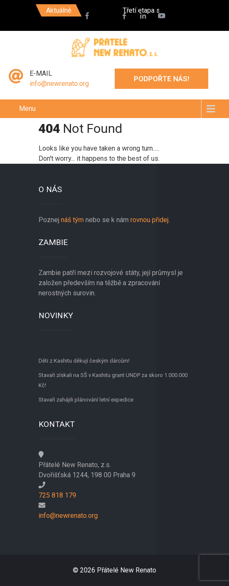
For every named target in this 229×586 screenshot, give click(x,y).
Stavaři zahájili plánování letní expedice (86, 399)
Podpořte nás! (161, 78)
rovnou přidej (148, 220)
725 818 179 (57, 495)
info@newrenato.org (59, 84)
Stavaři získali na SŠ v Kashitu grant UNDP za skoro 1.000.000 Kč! (113, 380)
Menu (27, 109)
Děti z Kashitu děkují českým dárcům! (84, 361)
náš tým (72, 220)
